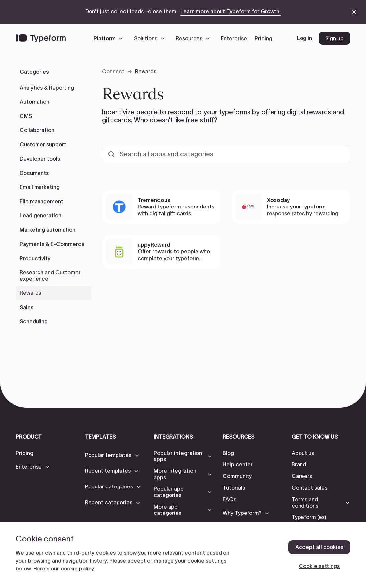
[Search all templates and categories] (226, 154)
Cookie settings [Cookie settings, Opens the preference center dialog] (319, 566)
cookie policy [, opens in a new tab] (77, 568)
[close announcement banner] (354, 12)
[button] (110, 38)
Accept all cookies (319, 547)
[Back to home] (41, 38)
